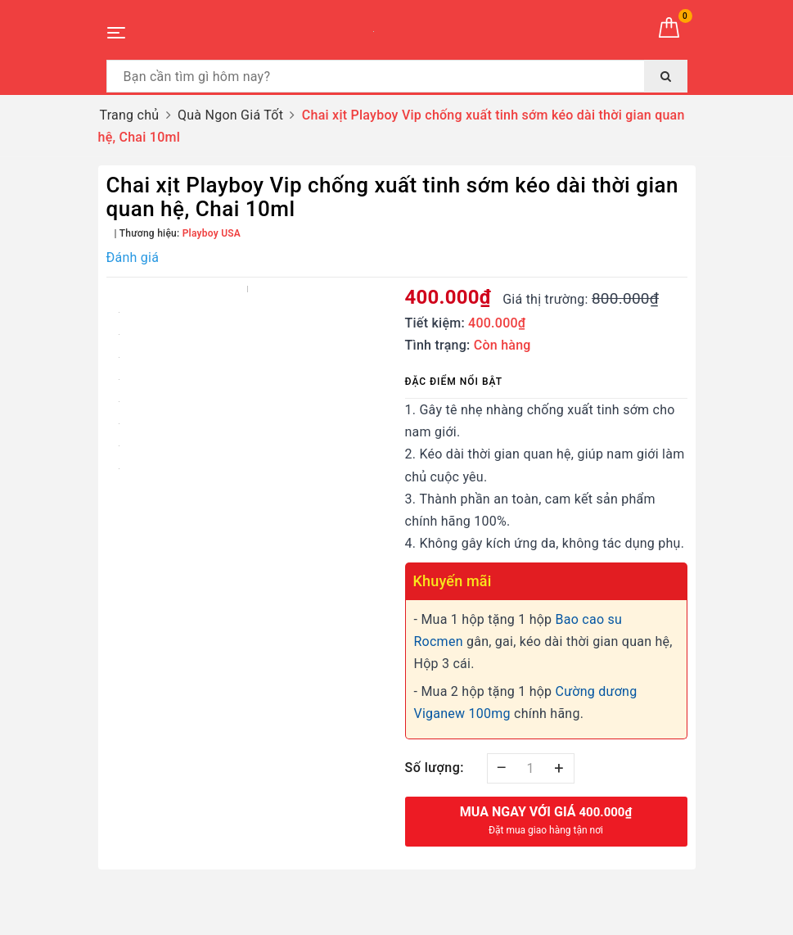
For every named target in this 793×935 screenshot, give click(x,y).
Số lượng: (435, 767)
